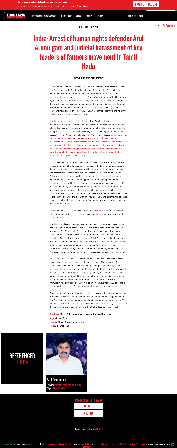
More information (84, 6)
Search (100, 15)
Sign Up (140, 15)
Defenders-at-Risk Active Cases (156, 444)
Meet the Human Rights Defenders (43, 15)
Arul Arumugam (57, 121)
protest (108, 131)
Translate (171, 25)
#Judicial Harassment (103, 314)
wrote (100, 210)
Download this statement (88, 78)
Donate (130, 15)
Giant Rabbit (97, 429)
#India (61, 322)
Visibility (88, 15)
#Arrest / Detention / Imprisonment (76, 314)
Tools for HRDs (66, 15)
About (78, 15)
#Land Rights (62, 318)
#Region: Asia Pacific (74, 322)
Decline (152, 4)
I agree (139, 4)
